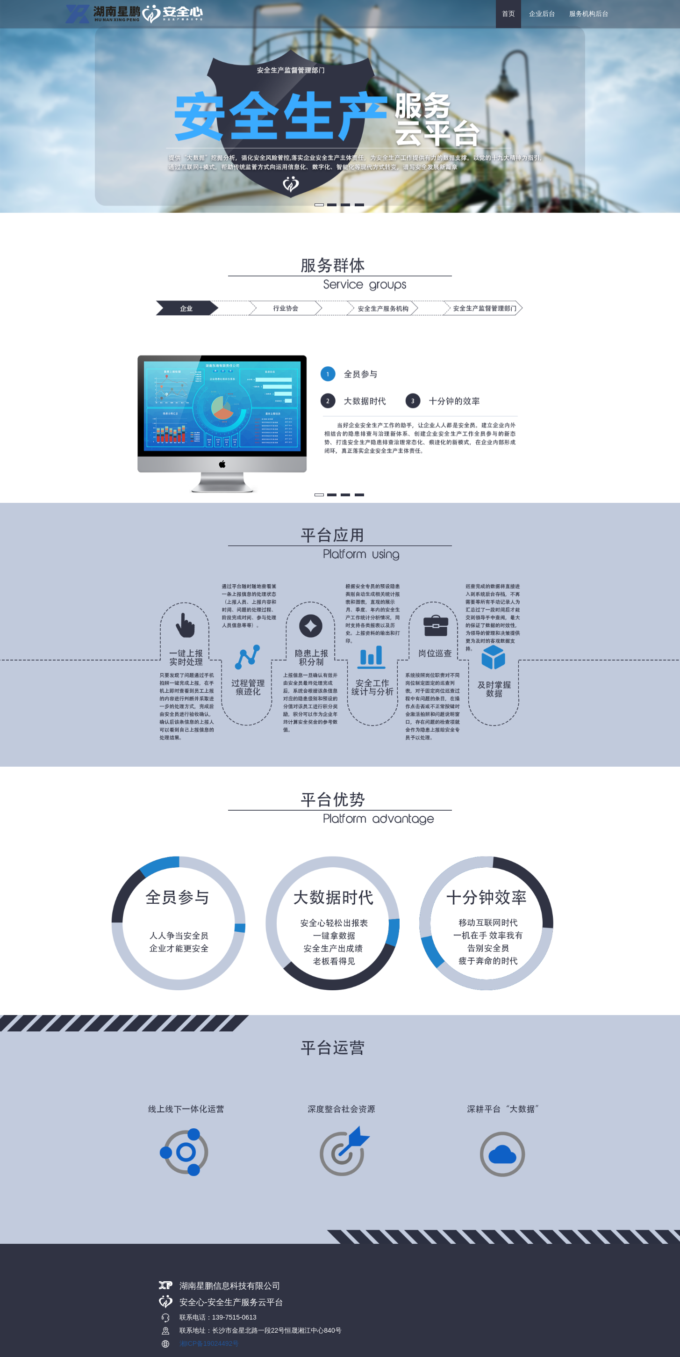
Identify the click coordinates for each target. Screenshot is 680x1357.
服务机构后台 (588, 13)
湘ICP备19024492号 (209, 1343)
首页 (508, 13)
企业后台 (542, 13)
